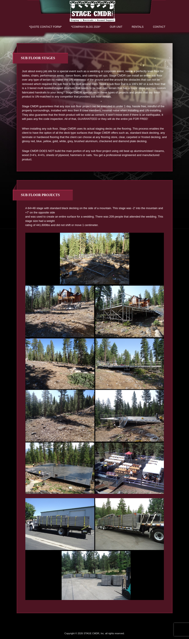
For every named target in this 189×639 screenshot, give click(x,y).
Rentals (138, 26)
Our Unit (116, 26)
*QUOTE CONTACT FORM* (45, 26)
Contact (159, 26)
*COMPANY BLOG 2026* (85, 26)
